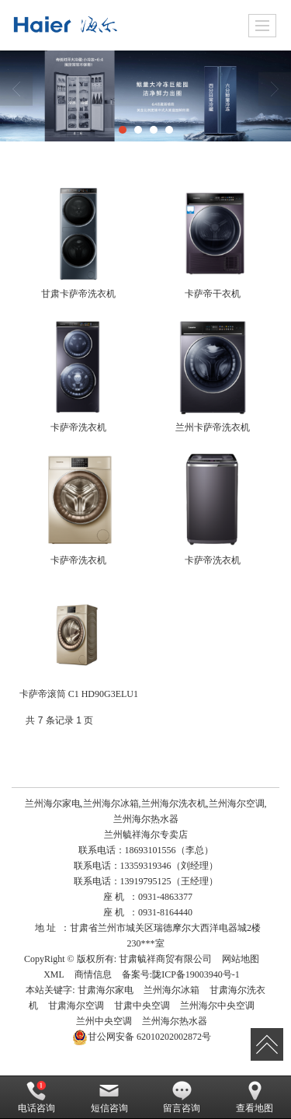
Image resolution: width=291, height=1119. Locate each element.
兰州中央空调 (104, 1021)
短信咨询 (109, 1097)
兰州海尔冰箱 (171, 990)
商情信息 (93, 974)
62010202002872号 (141, 1036)
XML (53, 974)
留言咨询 (181, 1097)
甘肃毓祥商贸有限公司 (165, 958)
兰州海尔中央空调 (217, 1005)
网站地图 (240, 958)
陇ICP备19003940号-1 (196, 974)
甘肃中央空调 (142, 1005)
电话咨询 (36, 1097)
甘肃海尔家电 (105, 990)
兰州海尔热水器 (174, 1021)
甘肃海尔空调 (76, 1005)
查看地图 (254, 1097)
